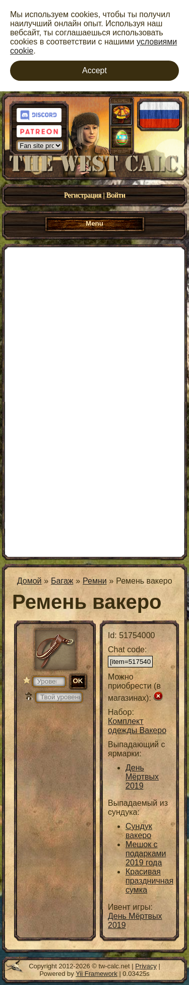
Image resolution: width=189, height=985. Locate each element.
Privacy (146, 966)
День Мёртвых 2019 (142, 776)
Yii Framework (96, 973)
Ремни (95, 581)
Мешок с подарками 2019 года (145, 853)
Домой (29, 581)
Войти (115, 195)
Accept (94, 70)
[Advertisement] (94, 400)
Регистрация (82, 195)
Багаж (62, 581)
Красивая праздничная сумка (149, 880)
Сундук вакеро (138, 831)
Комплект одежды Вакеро (137, 726)
